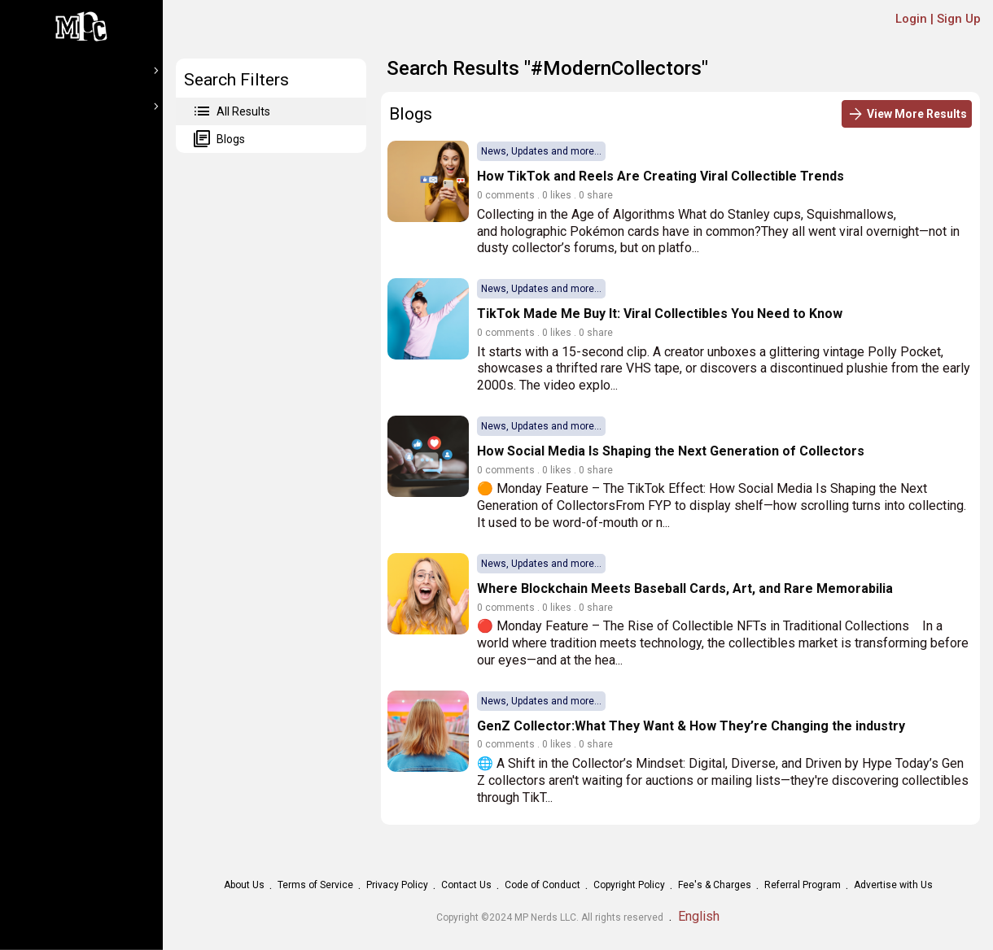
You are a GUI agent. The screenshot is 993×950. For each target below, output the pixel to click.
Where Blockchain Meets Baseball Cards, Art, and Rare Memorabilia (685, 588)
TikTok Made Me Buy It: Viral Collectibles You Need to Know (659, 313)
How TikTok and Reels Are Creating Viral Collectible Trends (660, 176)
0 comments (506, 195)
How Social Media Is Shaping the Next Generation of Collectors (670, 451)
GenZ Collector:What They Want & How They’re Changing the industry (691, 726)
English (699, 916)
